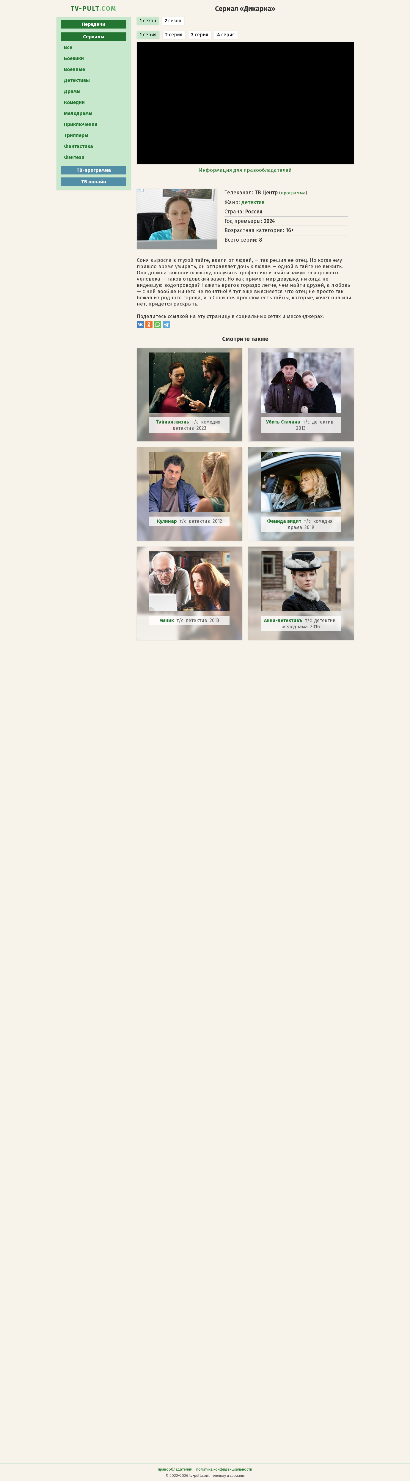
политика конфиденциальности (224, 1469)
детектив (253, 202)
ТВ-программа (93, 170)
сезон (147, 20)
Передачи (93, 24)
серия (148, 34)
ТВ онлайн (93, 182)
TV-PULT (93, 8)
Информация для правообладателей (245, 170)
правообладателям (175, 1469)
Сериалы (93, 37)
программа (293, 193)
